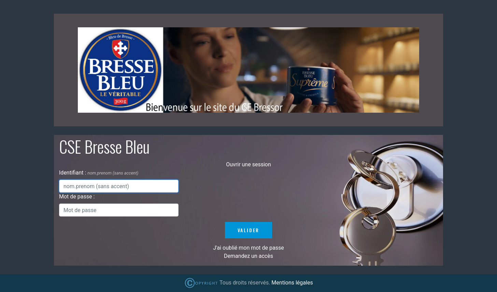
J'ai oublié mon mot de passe (248, 248)
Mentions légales (292, 282)
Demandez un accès (248, 256)
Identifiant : (73, 172)
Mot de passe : (77, 196)
